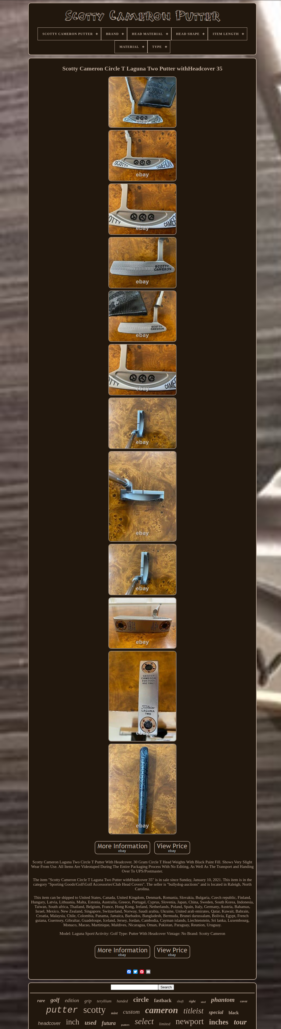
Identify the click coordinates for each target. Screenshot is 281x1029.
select (144, 1021)
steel (203, 1001)
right (192, 1001)
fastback (163, 1000)
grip (88, 1001)
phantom (223, 999)
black (234, 1012)
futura (109, 1023)
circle (141, 999)
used (90, 1022)
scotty (94, 1010)
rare (41, 1000)
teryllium (104, 1001)
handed (122, 1001)
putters (125, 1024)
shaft (180, 1001)
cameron (161, 1010)
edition (72, 1000)
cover (243, 1001)
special (216, 1012)
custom (131, 1011)
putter (62, 1010)
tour (240, 1022)
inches (218, 1022)
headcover (49, 1023)
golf (55, 1000)
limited (164, 1024)
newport (190, 1021)
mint (114, 1013)
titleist (193, 1010)
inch (72, 1021)
